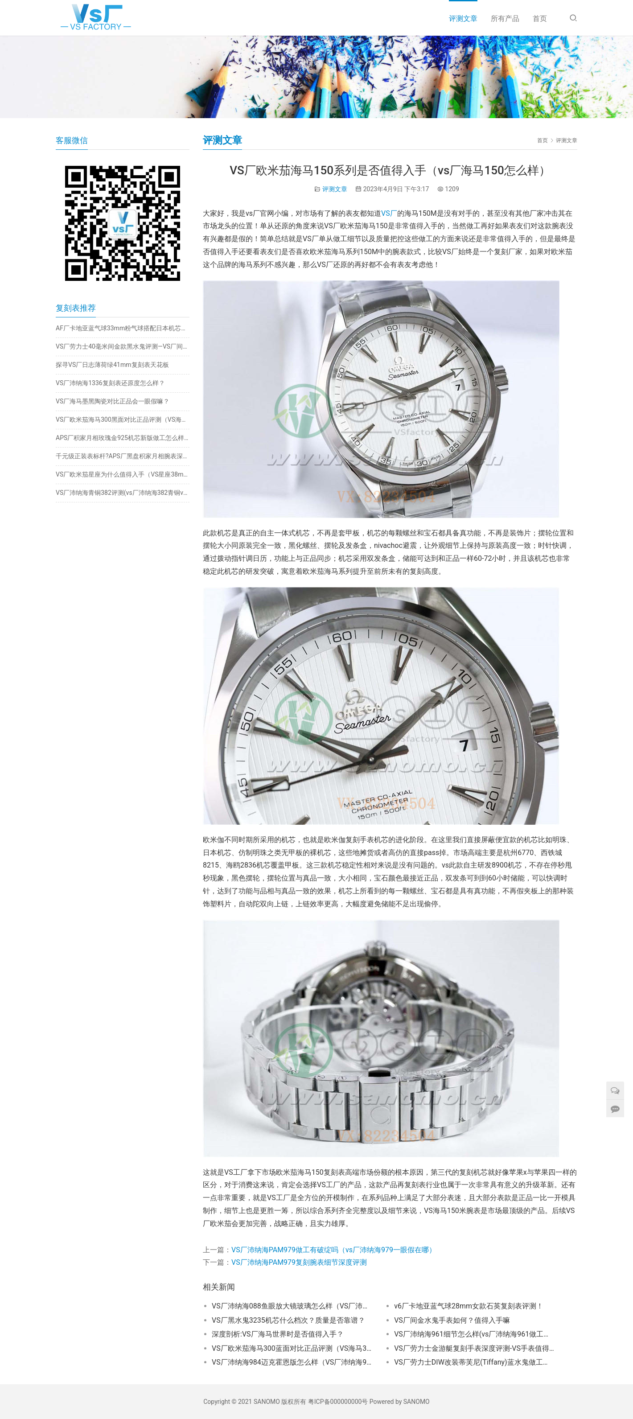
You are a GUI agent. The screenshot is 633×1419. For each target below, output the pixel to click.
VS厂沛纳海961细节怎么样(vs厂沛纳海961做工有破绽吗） (474, 1334)
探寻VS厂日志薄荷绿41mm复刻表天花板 (112, 364)
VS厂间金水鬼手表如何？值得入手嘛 (452, 1320)
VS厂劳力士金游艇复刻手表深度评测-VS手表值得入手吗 (474, 1348)
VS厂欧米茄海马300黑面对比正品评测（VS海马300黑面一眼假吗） (122, 419)
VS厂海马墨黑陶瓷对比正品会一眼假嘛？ (112, 401)
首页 (540, 18)
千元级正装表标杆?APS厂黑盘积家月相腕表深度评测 (122, 456)
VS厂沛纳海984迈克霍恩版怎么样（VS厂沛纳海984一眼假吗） (292, 1362)
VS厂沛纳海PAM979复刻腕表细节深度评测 (299, 1262)
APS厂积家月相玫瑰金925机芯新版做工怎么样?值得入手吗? (122, 437)
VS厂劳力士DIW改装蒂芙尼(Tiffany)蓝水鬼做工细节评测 (474, 1362)
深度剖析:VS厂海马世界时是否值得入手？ (278, 1334)
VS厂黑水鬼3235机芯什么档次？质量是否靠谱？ (288, 1320)
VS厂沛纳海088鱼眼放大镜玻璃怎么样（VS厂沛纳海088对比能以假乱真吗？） (292, 1306)
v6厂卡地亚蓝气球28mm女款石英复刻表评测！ (468, 1306)
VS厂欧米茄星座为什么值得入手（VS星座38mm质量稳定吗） (122, 474)
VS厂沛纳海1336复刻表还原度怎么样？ (110, 383)
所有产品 (505, 18)
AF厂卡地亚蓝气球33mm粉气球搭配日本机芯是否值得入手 (122, 328)
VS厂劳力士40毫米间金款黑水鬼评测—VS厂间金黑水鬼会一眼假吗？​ (122, 346)
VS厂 (389, 213)
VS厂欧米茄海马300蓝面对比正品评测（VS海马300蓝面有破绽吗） (292, 1348)
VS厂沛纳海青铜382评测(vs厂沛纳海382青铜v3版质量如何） (122, 492)
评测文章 (463, 18)
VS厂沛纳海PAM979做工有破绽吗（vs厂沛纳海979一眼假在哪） (333, 1250)
